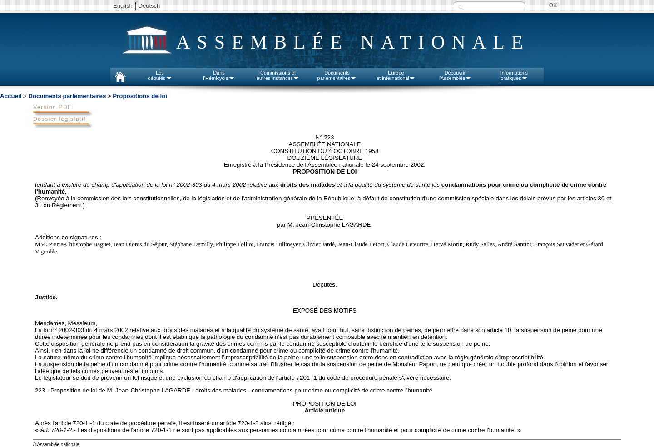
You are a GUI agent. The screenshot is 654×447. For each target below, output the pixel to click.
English (123, 5)
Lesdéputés (160, 75)
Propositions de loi (140, 96)
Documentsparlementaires (337, 75)
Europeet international (396, 75)
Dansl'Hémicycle (218, 75)
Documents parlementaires (67, 96)
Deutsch (149, 5)
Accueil (10, 96)
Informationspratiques (514, 75)
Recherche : (461, 6)
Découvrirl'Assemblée (455, 75)
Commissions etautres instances (278, 75)
